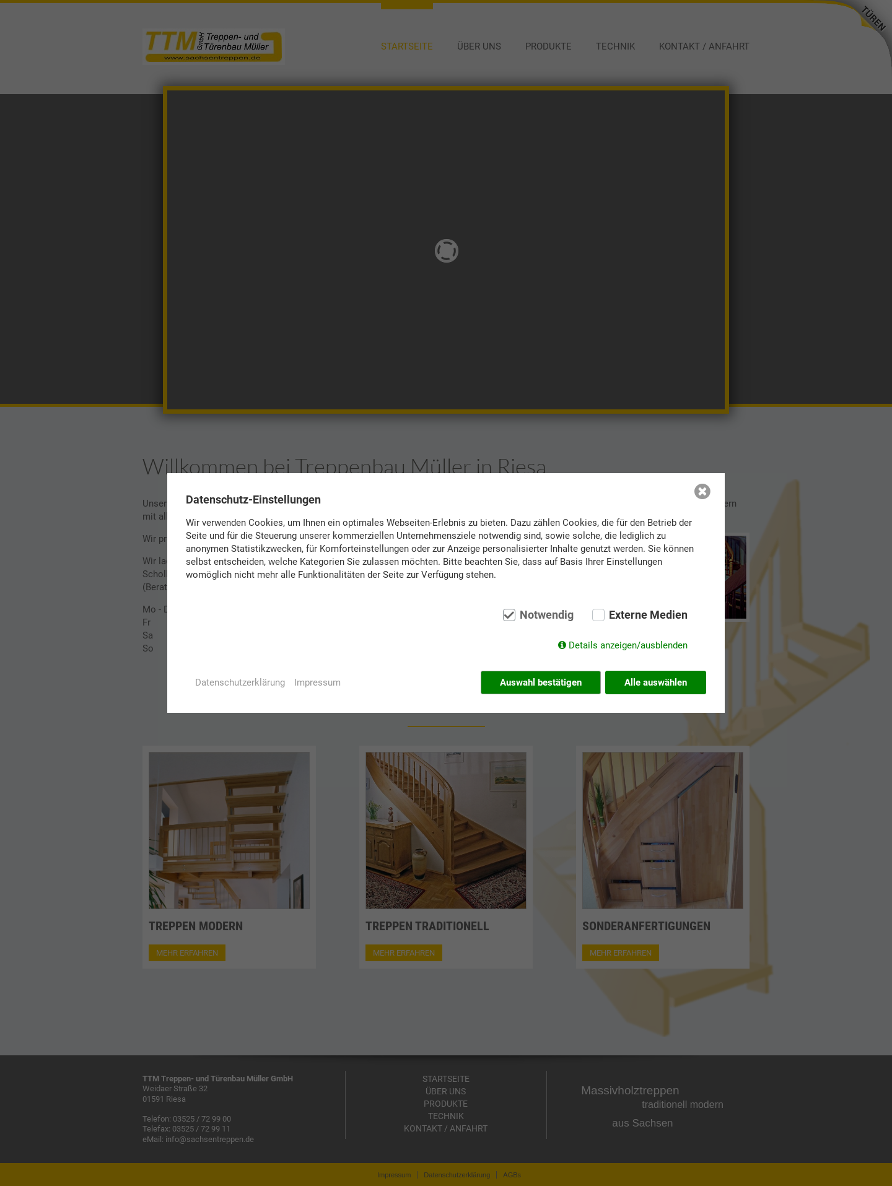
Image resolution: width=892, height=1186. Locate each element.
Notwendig (547, 615)
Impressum (317, 682)
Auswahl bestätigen (541, 682)
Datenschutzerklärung (240, 682)
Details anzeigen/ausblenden (628, 645)
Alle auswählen (655, 682)
